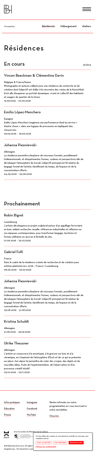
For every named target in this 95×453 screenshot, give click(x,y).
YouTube (31, 415)
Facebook (32, 408)
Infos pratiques (12, 402)
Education (9, 408)
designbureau (9, 449)
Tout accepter (43, 443)
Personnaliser (76, 443)
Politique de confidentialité (46, 447)
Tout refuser (60, 443)
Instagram (32, 402)
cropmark (32, 449)
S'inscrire (54, 416)
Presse (7, 415)
